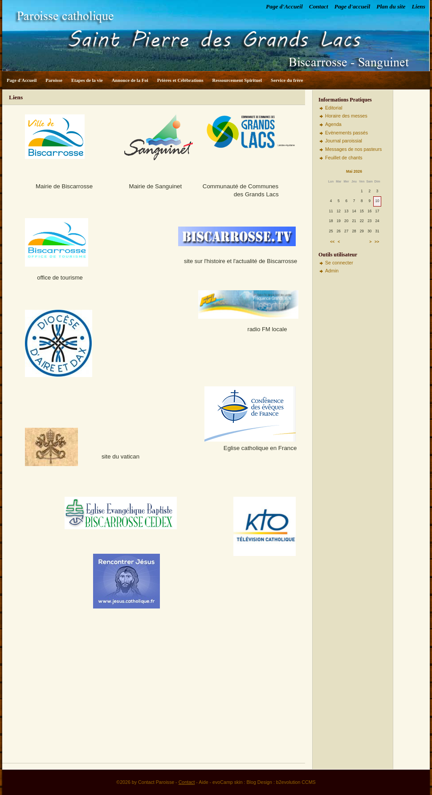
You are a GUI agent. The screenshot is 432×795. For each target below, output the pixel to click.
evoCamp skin (227, 782)
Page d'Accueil (284, 6)
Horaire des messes (346, 115)
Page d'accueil (352, 6)
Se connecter (339, 262)
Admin (331, 270)
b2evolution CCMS (296, 782)
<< (332, 241)
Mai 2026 (354, 171)
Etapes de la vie (87, 80)
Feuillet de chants (344, 157)
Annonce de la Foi (130, 80)
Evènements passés (346, 132)
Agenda (333, 124)
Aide (203, 782)
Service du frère (287, 80)
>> (377, 241)
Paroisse (53, 80)
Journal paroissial (343, 140)
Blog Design (259, 782)
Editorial (333, 107)
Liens (418, 6)
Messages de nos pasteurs (353, 149)
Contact (318, 6)
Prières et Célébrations (180, 80)
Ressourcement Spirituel (237, 80)
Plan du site (390, 6)
